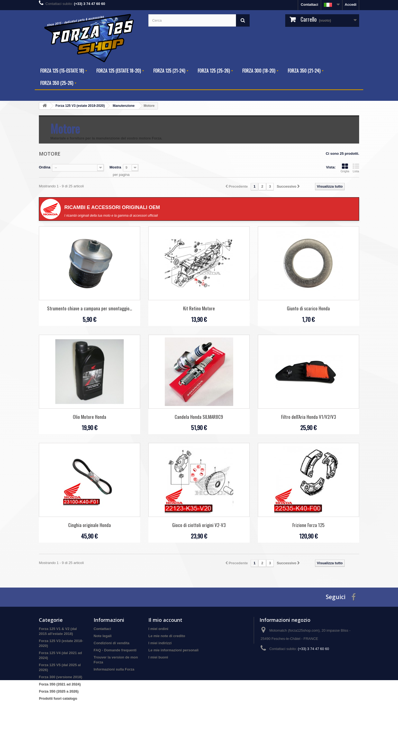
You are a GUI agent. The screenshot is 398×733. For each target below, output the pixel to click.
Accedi (350, 4)
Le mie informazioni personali (173, 650)
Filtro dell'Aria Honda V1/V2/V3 (308, 417)
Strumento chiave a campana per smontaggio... (89, 308)
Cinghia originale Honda (89, 525)
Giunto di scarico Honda (308, 308)
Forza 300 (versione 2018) (60, 677)
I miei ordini (158, 629)
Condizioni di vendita (111, 643)
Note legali (103, 636)
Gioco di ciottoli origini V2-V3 (199, 525)
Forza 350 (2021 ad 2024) (59, 684)
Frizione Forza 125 (308, 525)
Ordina (44, 167)
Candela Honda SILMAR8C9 (199, 417)
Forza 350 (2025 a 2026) (59, 691)
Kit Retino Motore (199, 308)
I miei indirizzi (160, 643)
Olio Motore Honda (89, 417)
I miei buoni (158, 657)
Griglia (345, 168)
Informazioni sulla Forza (114, 669)
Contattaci (309, 4)
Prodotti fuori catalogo (58, 698)
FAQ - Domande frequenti (115, 650)
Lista (356, 168)
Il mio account (165, 620)
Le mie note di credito (166, 636)
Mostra (115, 167)
